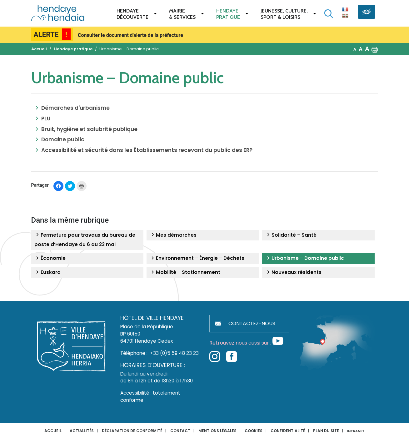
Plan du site (326, 430)
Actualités (82, 430)
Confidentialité (288, 430)
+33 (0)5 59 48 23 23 (174, 353)
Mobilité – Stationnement (185, 272)
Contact (180, 430)
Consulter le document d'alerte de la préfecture (130, 35)
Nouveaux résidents (293, 272)
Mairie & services (182, 14)
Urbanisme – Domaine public (304, 258)
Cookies (253, 430)
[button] (375, 49)
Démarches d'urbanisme (75, 108)
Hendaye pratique (228, 14)
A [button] (354, 49)
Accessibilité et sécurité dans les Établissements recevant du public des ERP (146, 150)
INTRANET (356, 431)
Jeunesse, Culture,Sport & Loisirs (284, 14)
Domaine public (62, 139)
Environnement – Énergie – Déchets (197, 258)
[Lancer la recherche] (329, 13)
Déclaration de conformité (132, 430)
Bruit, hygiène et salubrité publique (89, 129)
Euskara (47, 272)
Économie (50, 258)
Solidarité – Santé (291, 235)
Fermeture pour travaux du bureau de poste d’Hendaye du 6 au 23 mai (84, 240)
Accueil (53, 430)
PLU (46, 118)
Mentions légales (217, 430)
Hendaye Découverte (132, 14)
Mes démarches (173, 235)
